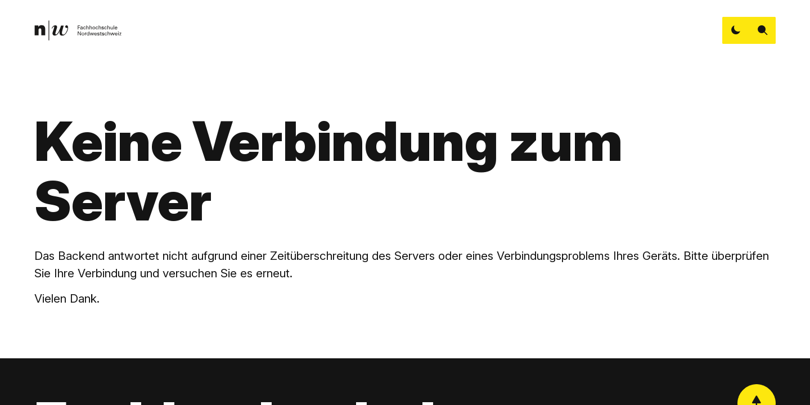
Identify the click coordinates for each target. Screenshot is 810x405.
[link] (78, 30)
